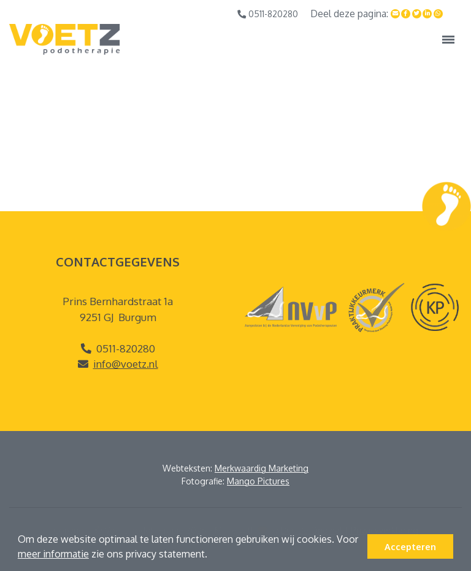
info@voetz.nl (125, 363)
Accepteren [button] (410, 546)
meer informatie (53, 554)
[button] (211, 555)
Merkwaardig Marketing (261, 468)
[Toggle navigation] (448, 39)
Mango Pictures (258, 481)
